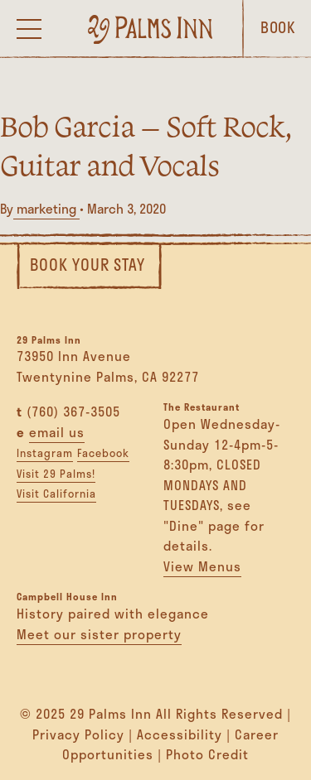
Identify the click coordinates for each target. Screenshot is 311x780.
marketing (46, 209)
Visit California (56, 493)
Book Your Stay (87, 265)
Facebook (103, 453)
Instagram (45, 453)
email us (57, 432)
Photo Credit (207, 754)
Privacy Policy (78, 734)
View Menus (202, 566)
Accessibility (179, 734)
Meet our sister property (99, 634)
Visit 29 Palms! (56, 473)
